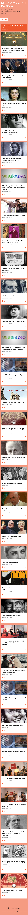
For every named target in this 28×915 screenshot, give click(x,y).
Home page (4, 19)
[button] (25, 55)
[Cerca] (22, 3)
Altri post (14, 903)
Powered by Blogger (14, 908)
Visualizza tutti (5, 29)
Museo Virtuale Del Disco (10, 4)
